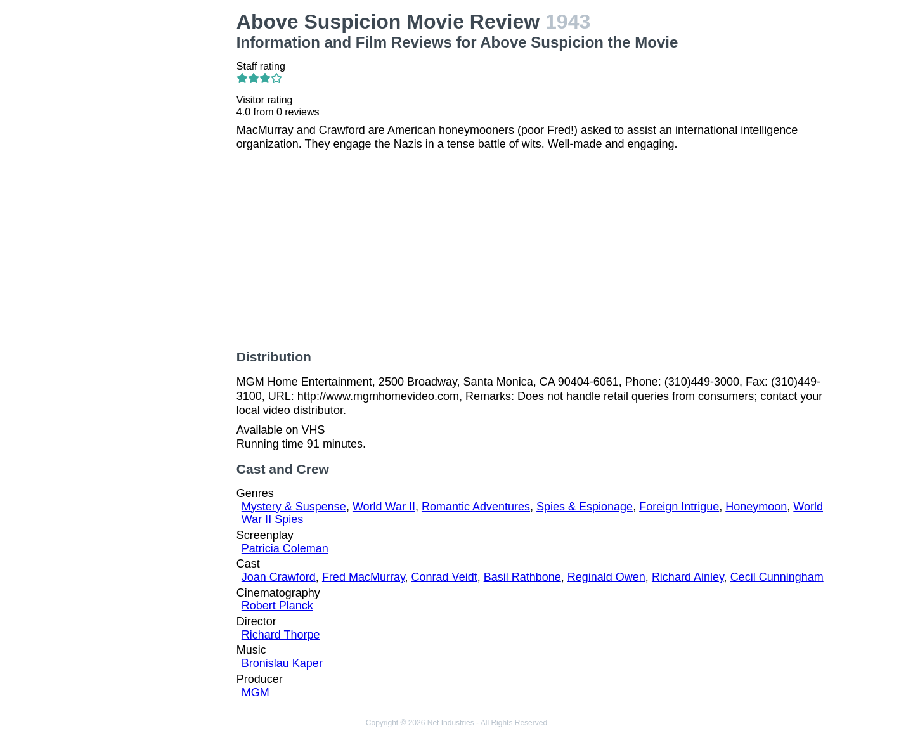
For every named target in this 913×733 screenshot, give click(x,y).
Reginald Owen (606, 577)
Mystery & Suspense (294, 506)
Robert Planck (277, 605)
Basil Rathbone (522, 577)
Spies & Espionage (584, 506)
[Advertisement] (158, 200)
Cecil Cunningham (777, 577)
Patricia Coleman (285, 548)
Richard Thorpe (281, 634)
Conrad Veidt (444, 577)
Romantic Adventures (476, 506)
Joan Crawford (279, 577)
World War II (384, 506)
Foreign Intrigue (679, 506)
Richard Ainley (688, 577)
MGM (255, 692)
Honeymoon (756, 506)
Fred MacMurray (363, 577)
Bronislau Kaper (282, 663)
